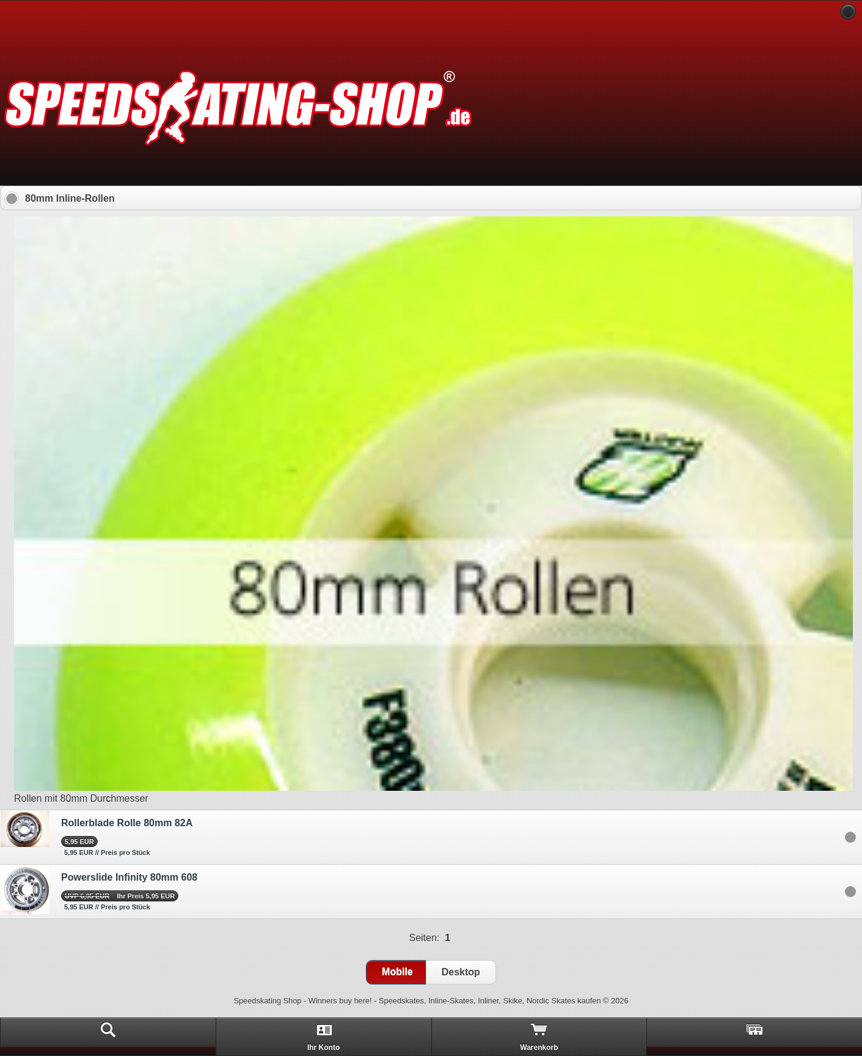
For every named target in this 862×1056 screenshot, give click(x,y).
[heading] (431, 12)
